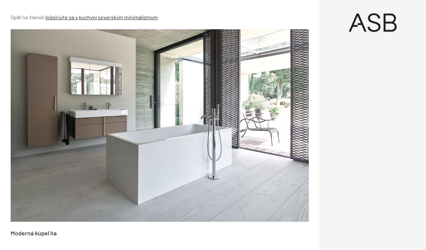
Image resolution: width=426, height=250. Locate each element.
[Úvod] (372, 22)
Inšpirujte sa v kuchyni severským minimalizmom (101, 17)
